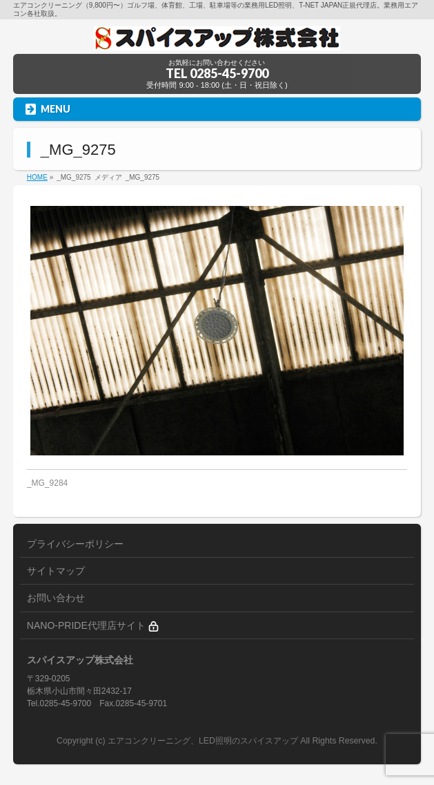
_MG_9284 (47, 483)
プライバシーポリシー (75, 543)
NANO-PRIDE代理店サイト (93, 626)
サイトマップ (56, 570)
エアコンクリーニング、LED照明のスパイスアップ (204, 741)
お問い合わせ (56, 597)
